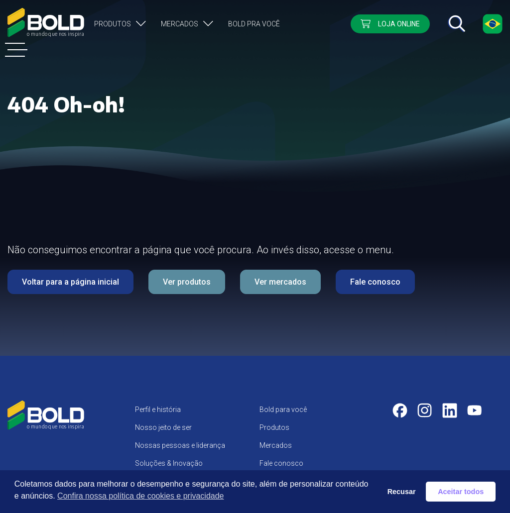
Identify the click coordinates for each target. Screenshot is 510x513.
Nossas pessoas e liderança (180, 445)
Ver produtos (187, 282)
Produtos (112, 24)
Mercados (179, 24)
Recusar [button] (401, 492)
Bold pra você (254, 24)
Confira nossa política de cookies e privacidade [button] (140, 496)
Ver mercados (280, 282)
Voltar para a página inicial (70, 282)
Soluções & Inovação (169, 463)
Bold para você (283, 409)
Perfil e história (158, 409)
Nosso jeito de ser (163, 427)
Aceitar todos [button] (461, 492)
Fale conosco (375, 282)
